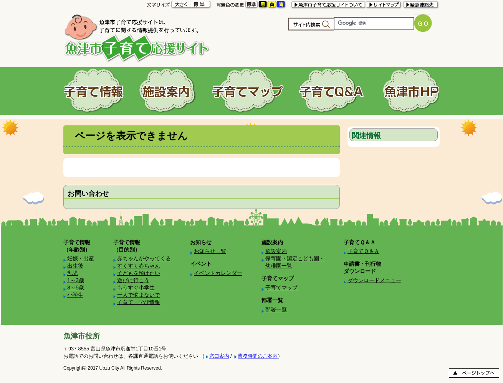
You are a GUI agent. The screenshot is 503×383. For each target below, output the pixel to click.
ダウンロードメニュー (374, 280)
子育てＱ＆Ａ (363, 251)
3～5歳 (75, 287)
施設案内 (276, 251)
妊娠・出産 (80, 258)
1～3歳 (75, 280)
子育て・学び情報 (138, 302)
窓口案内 (219, 356)
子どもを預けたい (138, 273)
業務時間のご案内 (258, 356)
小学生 (75, 295)
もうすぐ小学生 (136, 287)
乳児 (72, 273)
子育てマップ (281, 287)
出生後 (75, 266)
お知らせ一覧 (210, 251)
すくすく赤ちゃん (138, 266)
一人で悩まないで (138, 295)
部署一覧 (276, 309)
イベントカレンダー (218, 273)
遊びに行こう (133, 280)
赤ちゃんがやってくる (144, 258)
